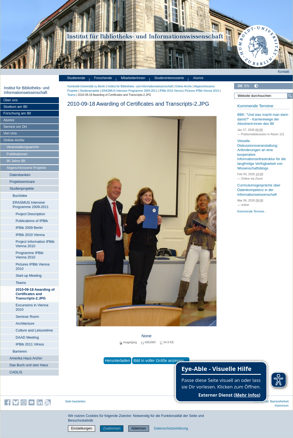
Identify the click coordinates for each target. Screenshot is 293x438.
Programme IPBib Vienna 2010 (29, 255)
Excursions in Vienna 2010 (32, 307)
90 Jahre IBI (16, 161)
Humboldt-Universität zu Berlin (86, 86)
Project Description (30, 214)
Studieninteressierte (169, 78)
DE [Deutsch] (240, 86)
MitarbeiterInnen (133, 78)
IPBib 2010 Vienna (30, 235)
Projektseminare (22, 182)
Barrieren (20, 351)
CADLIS (16, 372)
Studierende (76, 78)
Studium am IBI (15, 107)
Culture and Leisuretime (34, 330)
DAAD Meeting (27, 337)
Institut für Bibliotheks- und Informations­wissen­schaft (26, 90)
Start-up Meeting (29, 275)
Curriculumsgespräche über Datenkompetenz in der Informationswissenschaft (258, 189)
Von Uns (9, 133)
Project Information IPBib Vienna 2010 (35, 244)
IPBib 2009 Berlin (29, 228)
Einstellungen (81, 428)
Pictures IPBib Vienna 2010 (33, 266)
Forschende (103, 78)
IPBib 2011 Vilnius (30, 344)
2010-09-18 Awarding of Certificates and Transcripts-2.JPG (35, 293)
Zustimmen (111, 428)
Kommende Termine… (252, 211)
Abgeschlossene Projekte (26, 168)
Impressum (282, 405)
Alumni (8, 120)
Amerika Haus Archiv (26, 358)
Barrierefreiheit (279, 401)
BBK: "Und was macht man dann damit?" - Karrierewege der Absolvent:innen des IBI (262, 119)
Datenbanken (20, 175)
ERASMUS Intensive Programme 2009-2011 (31, 204)
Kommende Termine (255, 106)
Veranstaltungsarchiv (23, 147)
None (146, 335)
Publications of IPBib (32, 221)
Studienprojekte (22, 188)
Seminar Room (27, 317)
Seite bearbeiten (75, 401)
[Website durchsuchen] (263, 96)
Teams (21, 283)
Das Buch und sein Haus (29, 365)
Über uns (10, 100)
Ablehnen (138, 428)
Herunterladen (117, 360)
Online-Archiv (13, 140)
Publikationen (17, 154)
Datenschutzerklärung (171, 428)
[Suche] (290, 96)
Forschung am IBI (17, 113)
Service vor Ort (15, 127)
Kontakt (283, 72)
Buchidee (20, 196)
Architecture (25, 323)
